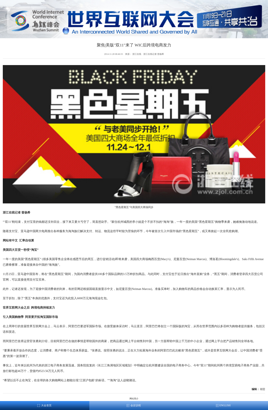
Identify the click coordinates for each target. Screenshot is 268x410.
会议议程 (135, 405)
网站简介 (134, 398)
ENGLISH (225, 405)
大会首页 (46, 405)
